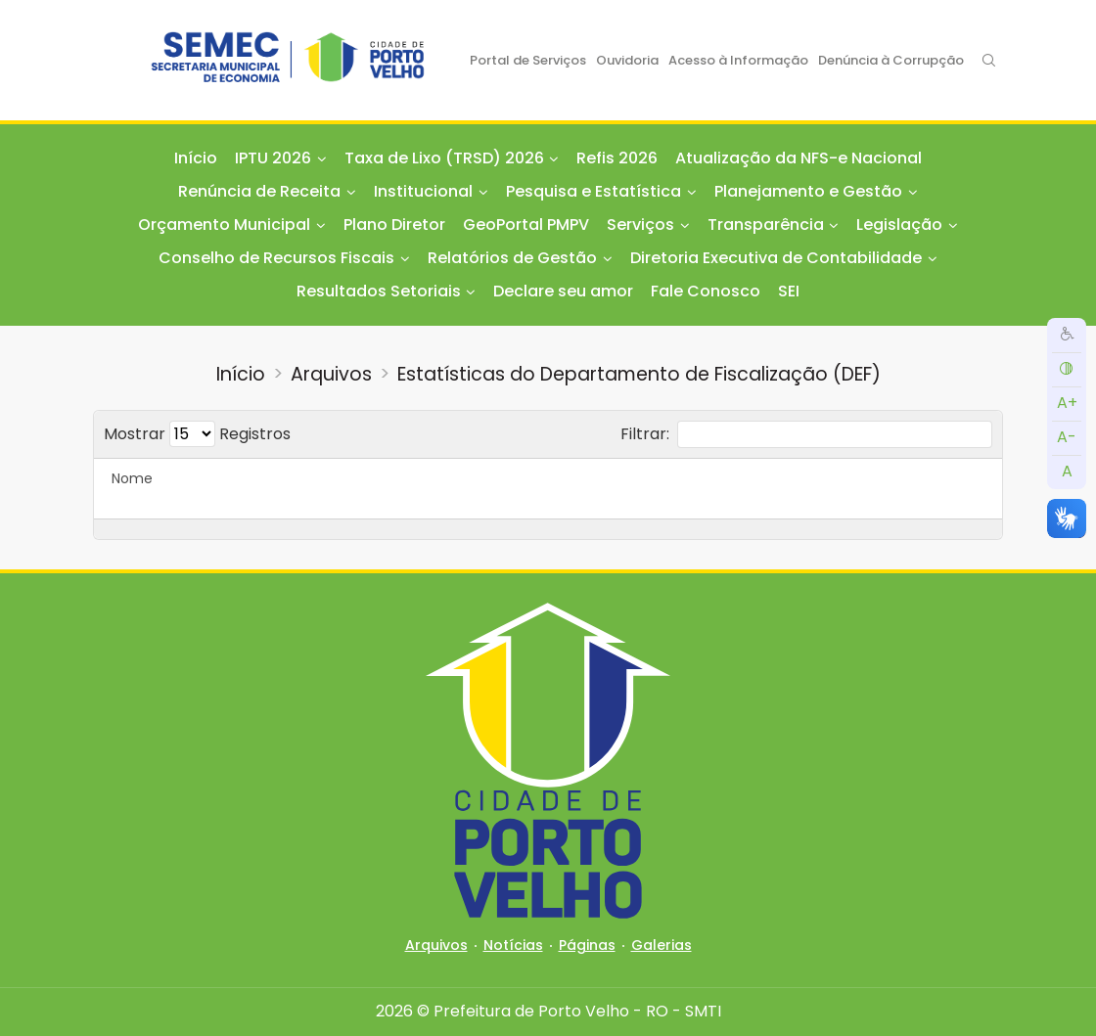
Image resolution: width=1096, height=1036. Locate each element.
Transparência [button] (766, 224)
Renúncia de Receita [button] (259, 191)
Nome (132, 478)
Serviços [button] (640, 224)
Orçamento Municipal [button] (224, 224)
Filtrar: (806, 434)
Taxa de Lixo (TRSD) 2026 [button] (444, 158)
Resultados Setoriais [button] (379, 291)
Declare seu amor (563, 291)
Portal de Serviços (528, 60)
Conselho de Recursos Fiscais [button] (276, 258)
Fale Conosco (705, 291)
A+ (1067, 402)
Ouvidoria (627, 60)
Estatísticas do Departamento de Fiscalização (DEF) (639, 374)
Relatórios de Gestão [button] (512, 258)
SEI (788, 291)
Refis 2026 (617, 158)
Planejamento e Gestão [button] (808, 191)
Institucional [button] (423, 191)
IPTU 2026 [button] (273, 158)
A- (1066, 437)
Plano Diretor (394, 224)
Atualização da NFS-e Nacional (798, 158)
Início (195, 158)
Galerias (661, 945)
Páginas (587, 945)
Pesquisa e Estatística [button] (593, 191)
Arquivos (331, 374)
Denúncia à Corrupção (891, 60)
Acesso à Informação (738, 60)
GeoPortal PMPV (526, 224)
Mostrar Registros (197, 434)
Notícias (513, 945)
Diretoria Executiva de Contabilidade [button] (776, 258)
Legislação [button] (899, 224)
